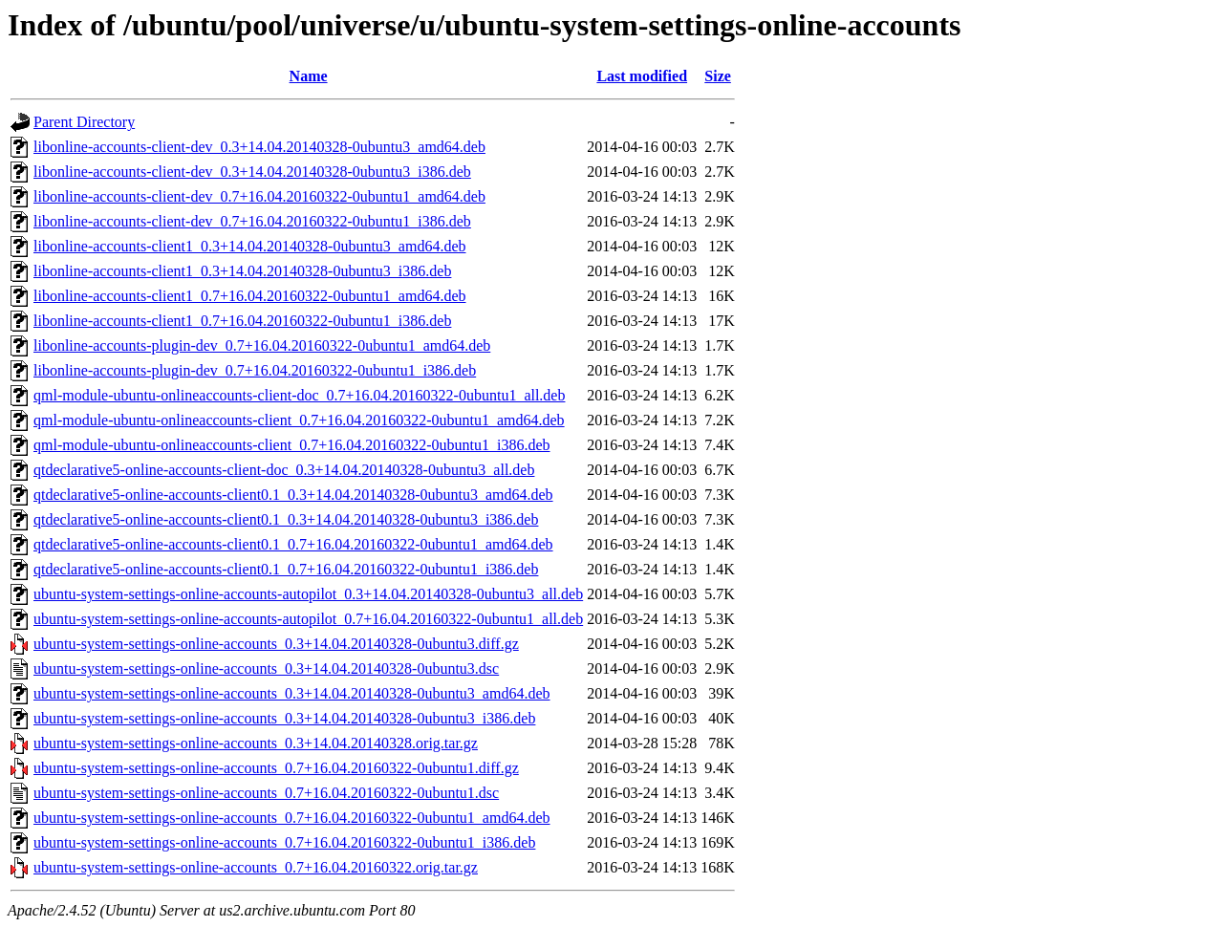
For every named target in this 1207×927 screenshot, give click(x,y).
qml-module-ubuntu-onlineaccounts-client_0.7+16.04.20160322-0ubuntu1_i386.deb (291, 445)
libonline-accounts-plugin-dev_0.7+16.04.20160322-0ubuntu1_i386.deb (254, 370)
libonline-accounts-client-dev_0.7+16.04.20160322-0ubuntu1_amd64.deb (259, 196)
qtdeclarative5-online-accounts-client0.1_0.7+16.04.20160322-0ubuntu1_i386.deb (285, 569)
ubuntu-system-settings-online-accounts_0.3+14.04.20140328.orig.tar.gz (255, 743)
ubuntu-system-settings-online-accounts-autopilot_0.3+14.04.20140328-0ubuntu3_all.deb (308, 594)
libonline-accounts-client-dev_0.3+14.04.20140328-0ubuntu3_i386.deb (252, 171)
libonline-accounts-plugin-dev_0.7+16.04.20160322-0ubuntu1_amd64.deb (261, 345)
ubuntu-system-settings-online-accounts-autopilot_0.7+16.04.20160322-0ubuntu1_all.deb (308, 619)
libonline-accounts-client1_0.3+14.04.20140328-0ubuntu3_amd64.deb (249, 246)
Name (309, 76)
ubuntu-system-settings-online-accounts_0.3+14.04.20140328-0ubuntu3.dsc (266, 668)
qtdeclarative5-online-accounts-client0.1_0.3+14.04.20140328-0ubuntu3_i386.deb (285, 519)
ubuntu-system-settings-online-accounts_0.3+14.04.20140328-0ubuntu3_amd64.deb (291, 693)
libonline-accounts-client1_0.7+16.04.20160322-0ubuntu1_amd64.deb (249, 296)
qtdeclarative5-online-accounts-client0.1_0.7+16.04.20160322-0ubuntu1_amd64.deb (293, 544)
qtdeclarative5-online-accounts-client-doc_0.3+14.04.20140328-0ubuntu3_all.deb (283, 470)
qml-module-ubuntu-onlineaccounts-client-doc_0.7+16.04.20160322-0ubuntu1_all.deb (299, 395)
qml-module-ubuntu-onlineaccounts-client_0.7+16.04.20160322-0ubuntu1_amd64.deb (299, 420)
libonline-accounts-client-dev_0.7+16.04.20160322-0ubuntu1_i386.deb (252, 221)
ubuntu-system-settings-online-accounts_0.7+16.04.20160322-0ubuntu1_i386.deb (284, 842)
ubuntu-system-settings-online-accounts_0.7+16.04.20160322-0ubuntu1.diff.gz (276, 768)
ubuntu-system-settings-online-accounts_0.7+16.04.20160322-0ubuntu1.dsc (266, 793)
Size (717, 76)
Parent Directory (84, 122)
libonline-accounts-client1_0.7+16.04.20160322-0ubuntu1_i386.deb (242, 321)
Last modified (641, 76)
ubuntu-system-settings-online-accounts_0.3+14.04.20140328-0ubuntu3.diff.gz (276, 644)
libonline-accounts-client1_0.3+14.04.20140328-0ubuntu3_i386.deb (242, 271)
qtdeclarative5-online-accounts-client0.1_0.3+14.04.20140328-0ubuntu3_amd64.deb (293, 494)
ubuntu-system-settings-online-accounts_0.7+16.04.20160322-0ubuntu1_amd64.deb (291, 817)
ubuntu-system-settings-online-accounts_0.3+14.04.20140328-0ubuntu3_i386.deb (284, 718)
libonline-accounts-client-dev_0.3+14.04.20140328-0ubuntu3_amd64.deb (259, 147)
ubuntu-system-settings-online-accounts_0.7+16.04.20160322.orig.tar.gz (255, 867)
